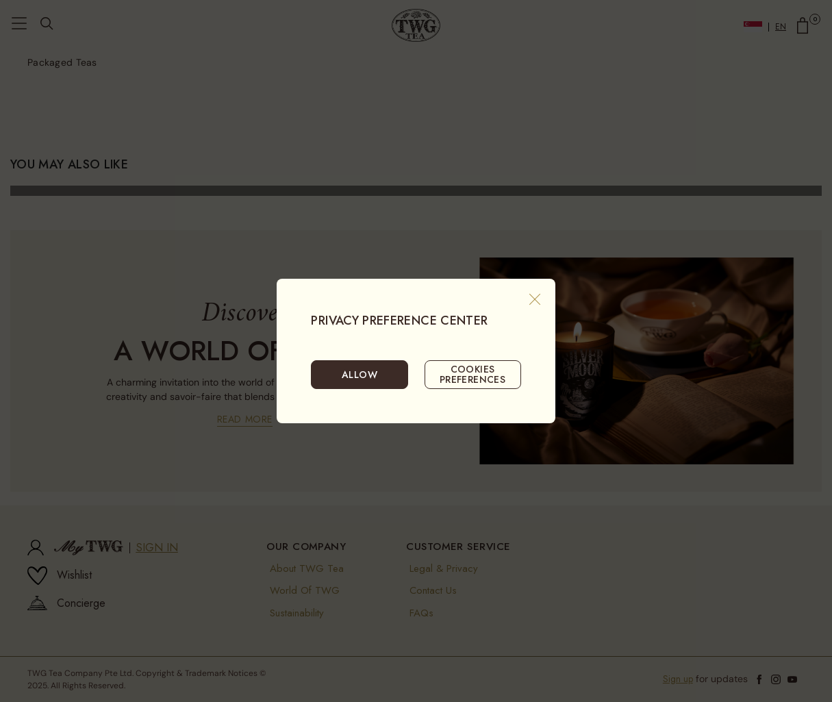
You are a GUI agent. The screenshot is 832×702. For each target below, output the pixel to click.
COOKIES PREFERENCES (473, 374)
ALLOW (359, 374)
